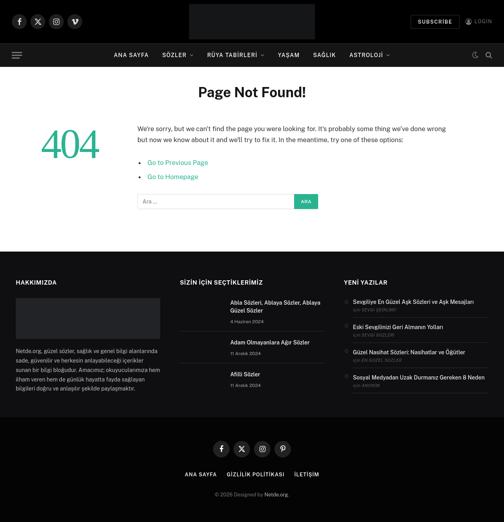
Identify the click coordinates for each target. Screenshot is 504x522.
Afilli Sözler (245, 374)
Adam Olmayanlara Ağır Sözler (270, 342)
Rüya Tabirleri (232, 55)
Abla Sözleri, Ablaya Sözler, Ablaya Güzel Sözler (275, 307)
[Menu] (17, 55)
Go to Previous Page (178, 163)
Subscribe (435, 22)
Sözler (174, 55)
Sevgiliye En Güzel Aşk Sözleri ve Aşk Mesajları (413, 302)
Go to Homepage (173, 177)
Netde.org (276, 495)
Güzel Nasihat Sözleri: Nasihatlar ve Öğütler (409, 352)
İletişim (306, 475)
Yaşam (289, 55)
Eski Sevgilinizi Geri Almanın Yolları (398, 327)
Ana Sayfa (131, 55)
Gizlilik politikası (256, 475)
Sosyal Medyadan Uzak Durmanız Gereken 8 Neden (418, 377)
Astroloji (366, 55)
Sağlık (324, 55)
